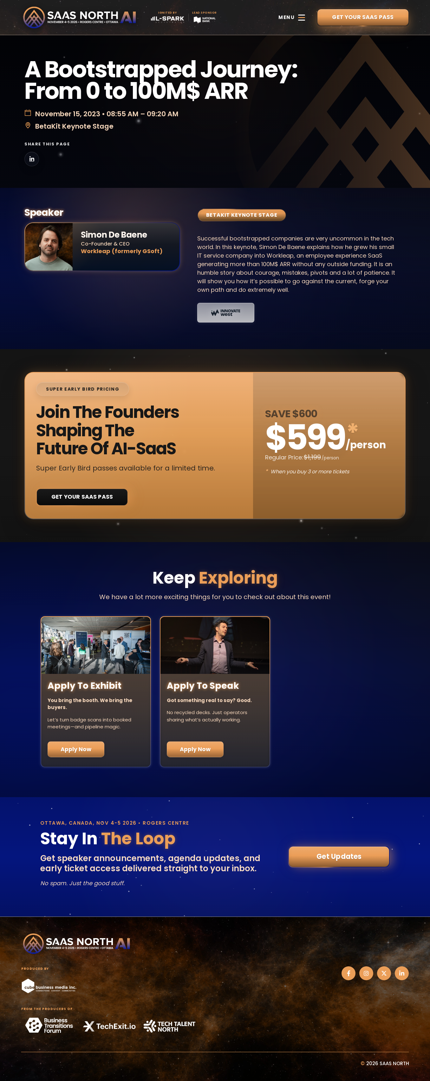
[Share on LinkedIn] (31, 159)
